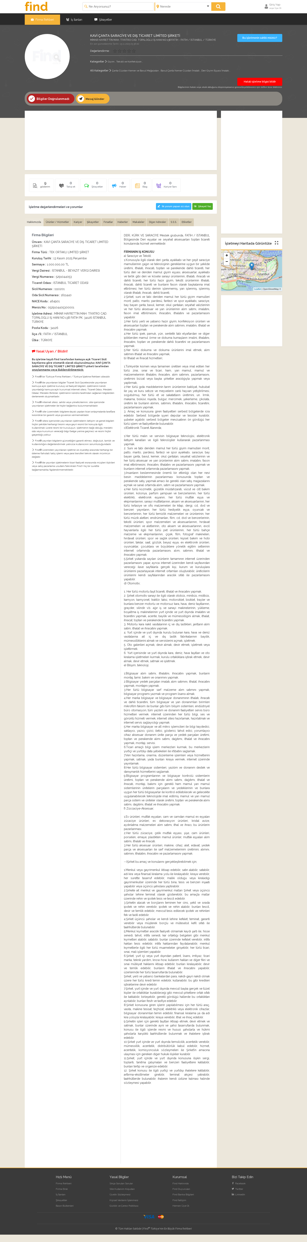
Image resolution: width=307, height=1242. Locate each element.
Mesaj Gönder (91, 97)
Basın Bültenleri (65, 1213)
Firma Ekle (62, 1196)
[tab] (102, 185)
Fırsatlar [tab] (120, 220)
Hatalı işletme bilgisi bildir (259, 80)
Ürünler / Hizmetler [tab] (62, 220)
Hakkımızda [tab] (35, 220)
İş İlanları (74, 18)
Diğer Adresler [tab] (178, 220)
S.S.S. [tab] (197, 220)
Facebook (239, 1190)
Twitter (237, 1196)
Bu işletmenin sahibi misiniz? (260, 36)
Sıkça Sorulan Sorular (121, 1190)
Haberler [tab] (137, 220)
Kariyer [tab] (85, 220)
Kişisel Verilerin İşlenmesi (124, 1207)
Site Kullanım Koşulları (122, 1196)
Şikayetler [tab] (102, 220)
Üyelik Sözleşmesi (120, 1202)
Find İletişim (179, 1207)
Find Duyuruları (181, 1196)
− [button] (226, 261)
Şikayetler (103, 18)
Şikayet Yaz (202, 205)
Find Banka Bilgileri (183, 1202)
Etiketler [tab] (33, 229)
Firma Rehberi (42, 18)
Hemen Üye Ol (181, 1213)
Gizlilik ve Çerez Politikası (124, 1213)
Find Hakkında (181, 1190)
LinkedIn (238, 1202)
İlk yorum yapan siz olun (172, 205)
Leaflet (257, 288)
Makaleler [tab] (156, 220)
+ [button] (226, 255)
